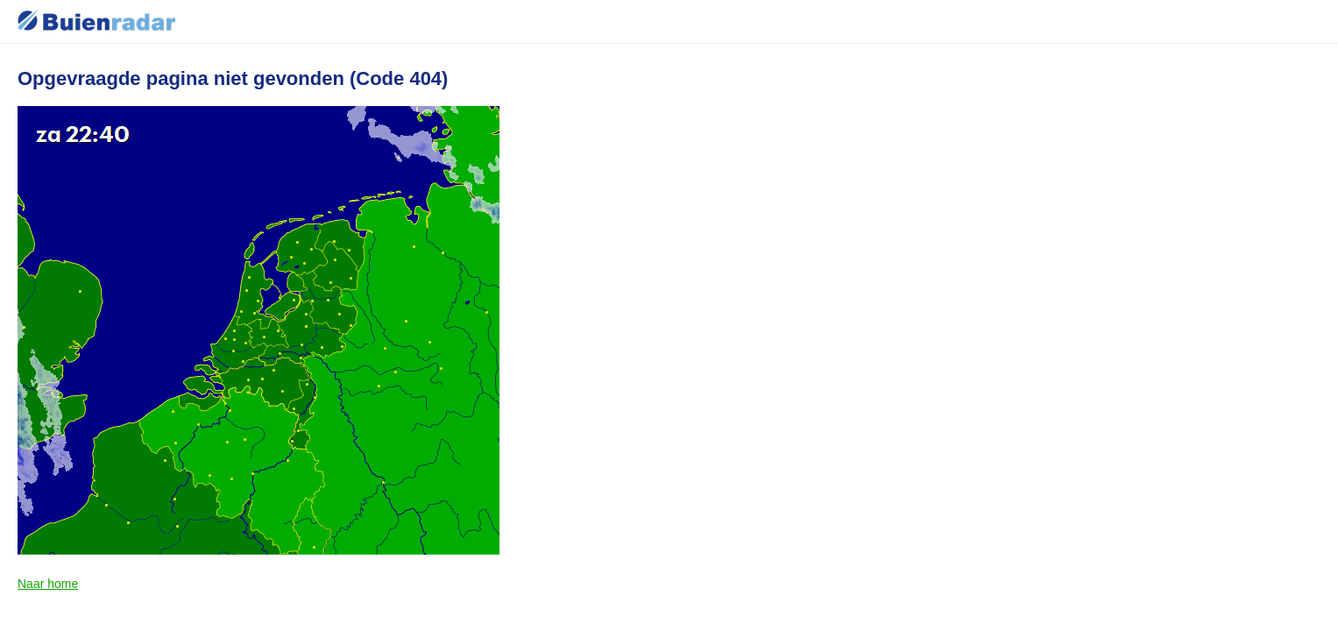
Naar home (48, 584)
